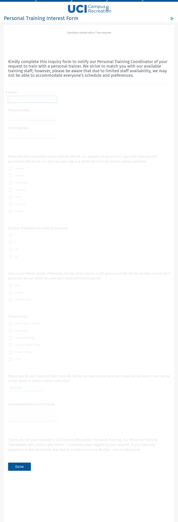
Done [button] (19, 467)
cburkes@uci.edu (127, 450)
